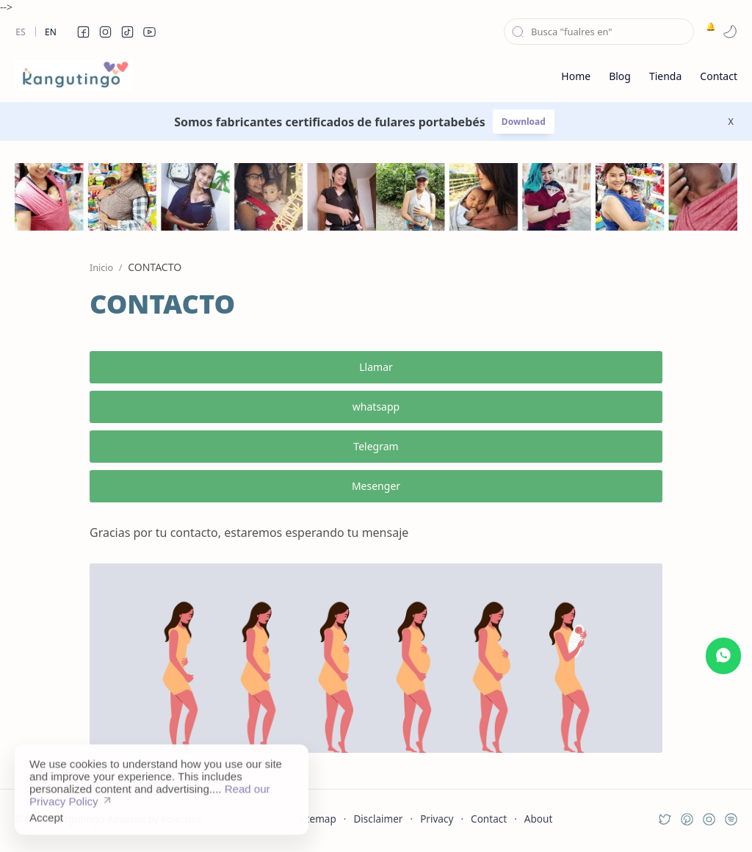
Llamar (376, 367)
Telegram (375, 446)
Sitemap (317, 819)
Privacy (436, 819)
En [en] (51, 32)
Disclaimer (377, 819)
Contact (489, 819)
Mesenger (376, 486)
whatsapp (376, 407)
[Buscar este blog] (599, 31)
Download (524, 121)
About (538, 819)
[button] (83, 32)
